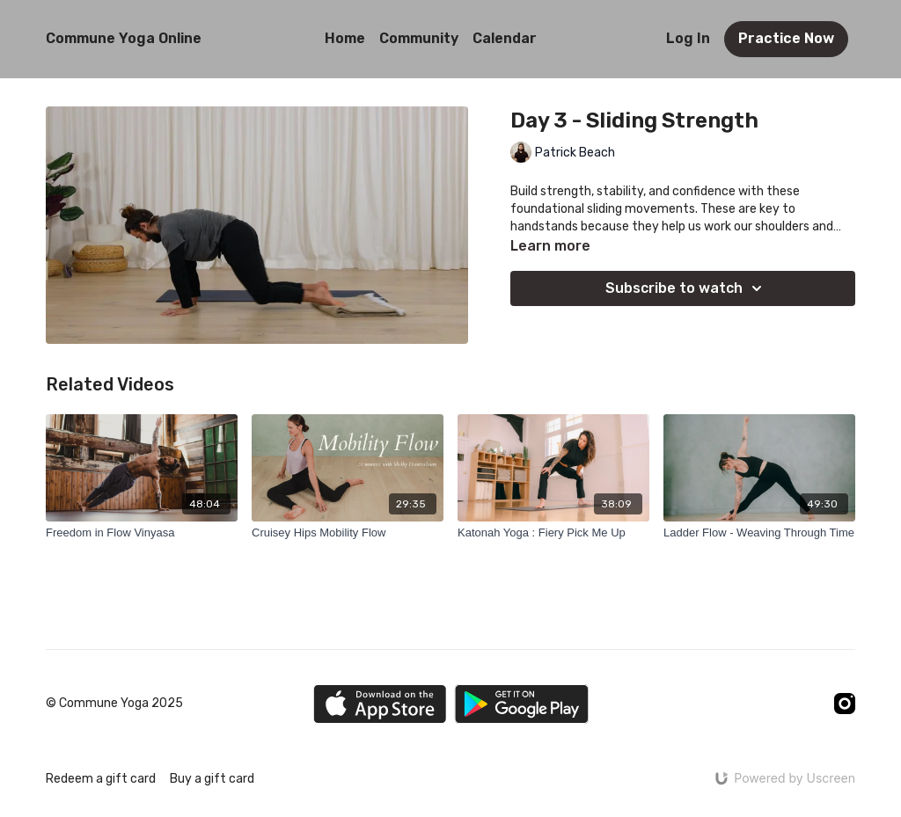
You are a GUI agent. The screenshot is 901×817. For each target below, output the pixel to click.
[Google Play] (522, 704)
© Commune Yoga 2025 (114, 703)
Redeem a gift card (101, 778)
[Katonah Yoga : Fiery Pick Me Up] (553, 533)
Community (418, 38)
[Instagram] (844, 703)
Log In (688, 38)
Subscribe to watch (686, 288)
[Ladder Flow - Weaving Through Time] (759, 533)
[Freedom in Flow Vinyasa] (142, 533)
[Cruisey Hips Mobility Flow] (347, 533)
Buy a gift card (212, 778)
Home (345, 38)
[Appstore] (379, 704)
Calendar (504, 38)
